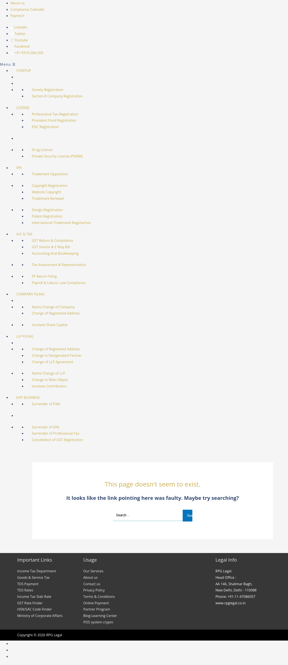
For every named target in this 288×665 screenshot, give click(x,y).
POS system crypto (98, 622)
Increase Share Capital (49, 324)
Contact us (91, 584)
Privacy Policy (94, 590)
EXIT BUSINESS (28, 397)
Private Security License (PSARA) (57, 156)
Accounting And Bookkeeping (55, 253)
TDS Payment (27, 584)
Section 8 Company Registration (57, 96)
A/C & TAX (24, 234)
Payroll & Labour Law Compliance (58, 282)
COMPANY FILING (30, 294)
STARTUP (23, 70)
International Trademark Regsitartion (61, 222)
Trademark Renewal (48, 198)
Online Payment (96, 603)
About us (17, 3)
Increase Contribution (49, 386)
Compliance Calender (27, 9)
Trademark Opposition (50, 174)
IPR (18, 167)
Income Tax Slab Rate (34, 596)
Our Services (93, 571)
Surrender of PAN (46, 404)
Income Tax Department (36, 571)
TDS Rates (25, 590)
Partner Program (96, 609)
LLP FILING (25, 336)
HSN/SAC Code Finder (34, 609)
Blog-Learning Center (100, 615)
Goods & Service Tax (33, 577)
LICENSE (23, 107)
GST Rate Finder (30, 603)
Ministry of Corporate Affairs (40, 615)
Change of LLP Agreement (52, 362)
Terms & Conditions (99, 596)
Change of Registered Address (56, 313)
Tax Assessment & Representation (59, 264)
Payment (17, 15)
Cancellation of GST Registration (57, 439)
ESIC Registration (45, 126)
